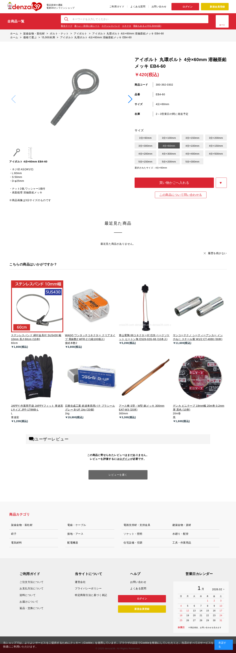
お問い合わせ (159, 6)
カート (222, 25)
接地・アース (75, 533)
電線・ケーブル (76, 524)
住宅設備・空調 (133, 542)
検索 (66, 19)
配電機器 (72, 542)
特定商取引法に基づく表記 (91, 595)
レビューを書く (118, 474)
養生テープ (66, 26)
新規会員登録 (217, 6)
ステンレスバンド (111, 26)
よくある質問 (137, 6)
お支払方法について (32, 588)
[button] (130, 99)
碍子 (13, 533)
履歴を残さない (217, 253)
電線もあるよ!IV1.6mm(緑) (147, 26)
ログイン (187, 6)
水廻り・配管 (180, 533)
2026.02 (217, 589)
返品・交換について (32, 608)
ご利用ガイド (116, 6)
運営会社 (80, 582)
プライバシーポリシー (88, 588)
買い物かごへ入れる (174, 183)
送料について (28, 595)
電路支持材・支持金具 (137, 524)
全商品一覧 (16, 21)
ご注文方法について (32, 582)
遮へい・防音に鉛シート (87, 26)
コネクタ (126, 26)
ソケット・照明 (133, 533)
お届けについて (29, 601)
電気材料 (16, 542)
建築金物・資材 (181, 524)
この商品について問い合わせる (180, 194)
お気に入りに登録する (221, 183)
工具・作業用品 (181, 542)
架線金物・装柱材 (21, 524)
